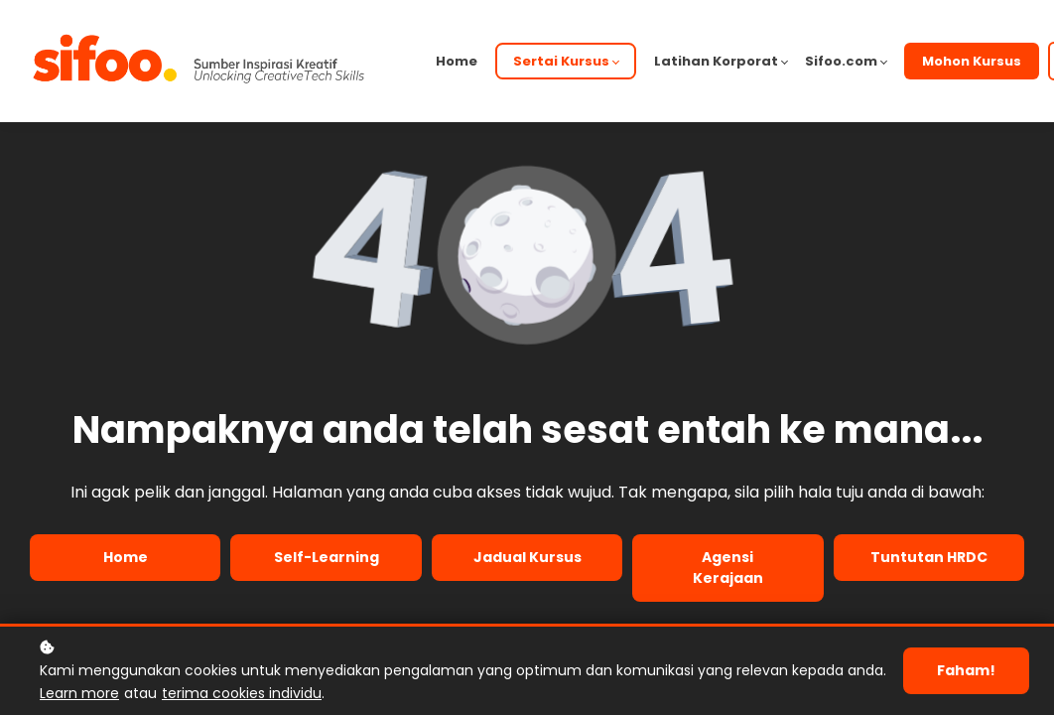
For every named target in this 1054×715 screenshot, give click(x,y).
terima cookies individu (242, 693)
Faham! (966, 670)
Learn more (79, 693)
